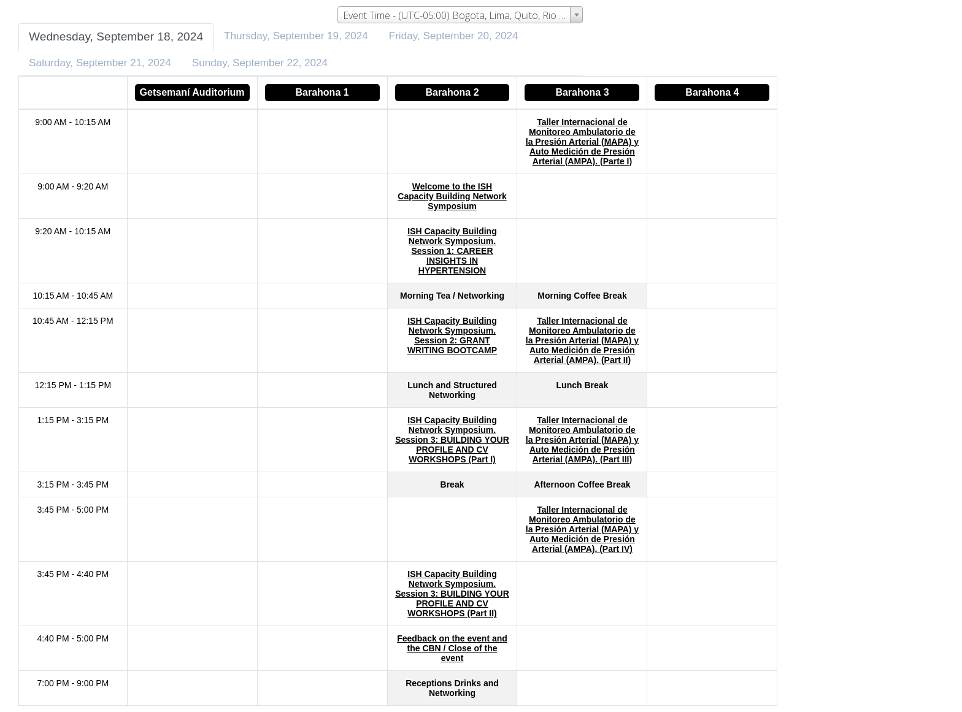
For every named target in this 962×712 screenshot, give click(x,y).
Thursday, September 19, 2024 (296, 36)
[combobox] (460, 14)
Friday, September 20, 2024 (453, 36)
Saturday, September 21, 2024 (100, 63)
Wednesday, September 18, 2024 (116, 36)
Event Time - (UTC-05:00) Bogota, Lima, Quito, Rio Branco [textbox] (462, 15)
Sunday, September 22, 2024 (260, 63)
